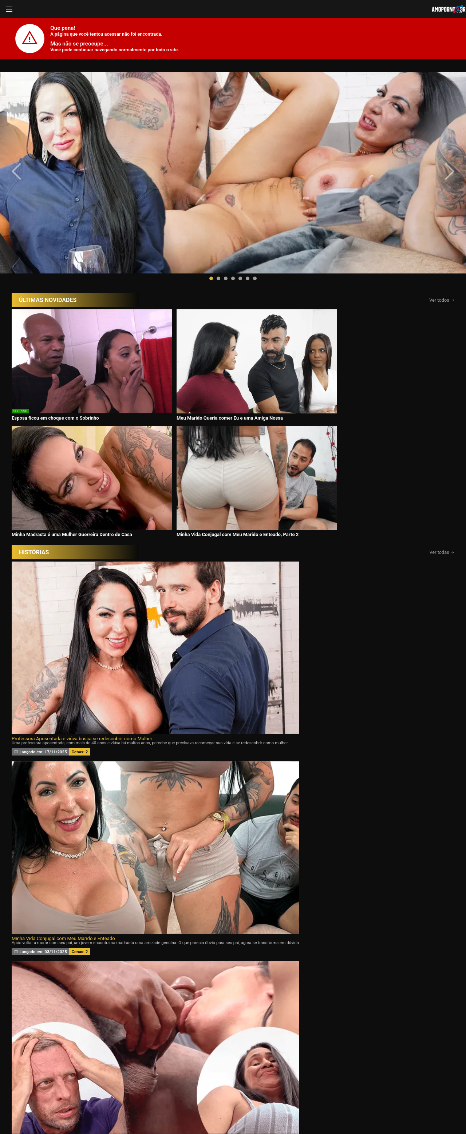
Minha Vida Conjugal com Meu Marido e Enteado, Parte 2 (384, 312)
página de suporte (209, 1109)
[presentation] (22, 135)
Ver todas (442, 333)
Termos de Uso (280, 1109)
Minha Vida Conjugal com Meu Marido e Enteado (210, 432)
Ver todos (441, 227)
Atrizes (319, 1044)
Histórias (233, 1044)
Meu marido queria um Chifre (190, 554)
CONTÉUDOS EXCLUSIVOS (233, 997)
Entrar (124, 1082)
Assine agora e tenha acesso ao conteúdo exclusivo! (285, 786)
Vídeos (147, 1044)
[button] (211, 206)
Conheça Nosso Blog (348, 1109)
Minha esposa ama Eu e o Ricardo (342, 554)
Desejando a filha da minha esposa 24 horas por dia (66, 554)
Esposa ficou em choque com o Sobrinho (55, 310)
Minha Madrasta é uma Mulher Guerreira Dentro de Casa (283, 312)
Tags (405, 1044)
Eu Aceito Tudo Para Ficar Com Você (345, 432)
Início (60, 1044)
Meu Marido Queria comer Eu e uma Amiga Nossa (167, 312)
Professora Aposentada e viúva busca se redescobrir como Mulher (82, 432)
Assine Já (342, 1082)
